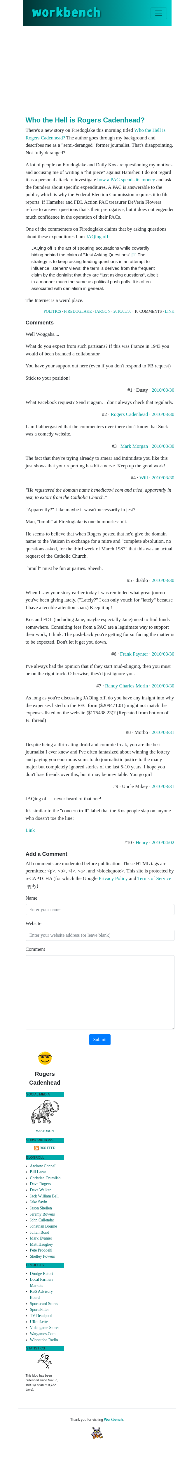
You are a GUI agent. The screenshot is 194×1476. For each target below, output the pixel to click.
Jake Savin (38, 1202)
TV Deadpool (41, 1315)
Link (169, 311)
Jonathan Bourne (43, 1226)
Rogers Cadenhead (129, 414)
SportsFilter (39, 1309)
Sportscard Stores (44, 1304)
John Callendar (42, 1220)
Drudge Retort (41, 1273)
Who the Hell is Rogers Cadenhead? (85, 120)
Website (33, 923)
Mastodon (45, 1131)
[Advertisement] (110, 70)
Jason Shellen (41, 1208)
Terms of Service (154, 878)
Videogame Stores (44, 1327)
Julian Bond (39, 1232)
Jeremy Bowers (42, 1214)
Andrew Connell (43, 1166)
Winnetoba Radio (44, 1340)
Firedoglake (78, 311)
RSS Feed (47, 1148)
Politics (52, 311)
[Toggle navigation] (159, 13)
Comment (35, 949)
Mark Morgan (134, 446)
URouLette (39, 1322)
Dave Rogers (40, 1184)
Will (143, 478)
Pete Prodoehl (41, 1250)
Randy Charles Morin (126, 686)
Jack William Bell (44, 1196)
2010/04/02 (163, 842)
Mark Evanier (41, 1238)
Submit (99, 1039)
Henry (142, 842)
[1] (134, 254)
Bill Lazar (38, 1172)
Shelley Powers (42, 1256)
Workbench (113, 1420)
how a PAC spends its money (126, 179)
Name (32, 898)
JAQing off (97, 236)
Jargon (103, 311)
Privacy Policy (113, 878)
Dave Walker (40, 1190)
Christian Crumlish (45, 1178)
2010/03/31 (163, 732)
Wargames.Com (43, 1334)
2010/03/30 (122, 311)
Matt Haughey (41, 1244)
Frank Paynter (134, 654)
